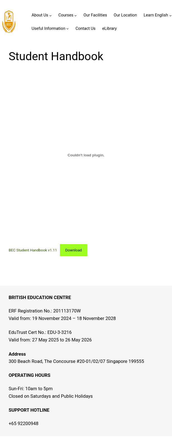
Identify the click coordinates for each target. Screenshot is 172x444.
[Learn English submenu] (170, 15)
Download (73, 250)
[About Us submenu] (50, 15)
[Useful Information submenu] (67, 28)
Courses (65, 15)
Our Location (125, 15)
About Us (39, 15)
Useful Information (48, 28)
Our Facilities (95, 15)
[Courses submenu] (75, 15)
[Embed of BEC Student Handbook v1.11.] (86, 155)
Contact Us (85, 28)
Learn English (156, 15)
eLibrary (109, 28)
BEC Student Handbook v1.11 (33, 250)
